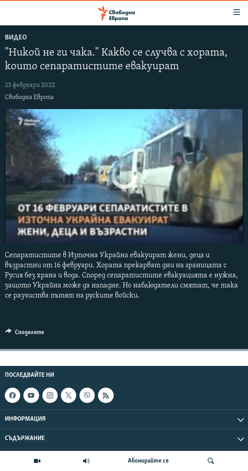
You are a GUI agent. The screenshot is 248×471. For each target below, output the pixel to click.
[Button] (24, 334)
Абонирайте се (148, 461)
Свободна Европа (29, 97)
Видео (16, 37)
